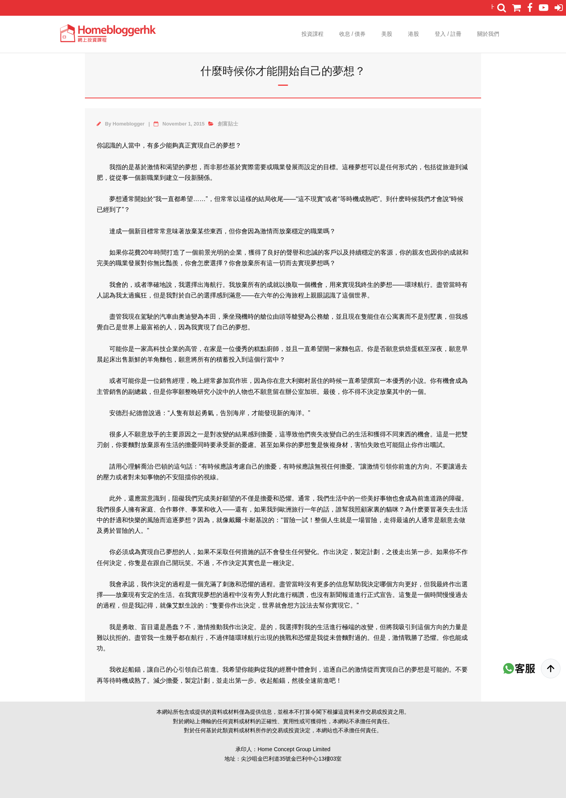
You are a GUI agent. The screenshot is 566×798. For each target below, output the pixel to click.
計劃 (373, 552)
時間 (160, 252)
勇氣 (207, 413)
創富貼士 (228, 124)
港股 (413, 34)
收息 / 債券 (352, 34)
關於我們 (488, 34)
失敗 (373, 444)
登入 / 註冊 (448, 34)
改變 (222, 434)
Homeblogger (129, 124)
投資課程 (312, 34)
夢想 (228, 145)
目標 (329, 167)
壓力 (109, 477)
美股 (386, 34)
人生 (333, 520)
